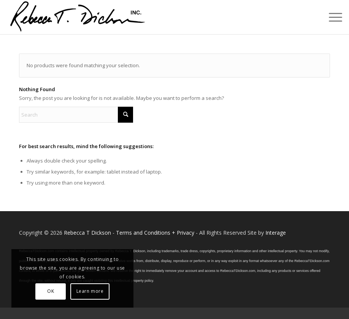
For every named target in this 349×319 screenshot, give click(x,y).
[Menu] (331, 17)
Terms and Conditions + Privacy (155, 232)
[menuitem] (331, 17)
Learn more (90, 291)
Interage (275, 232)
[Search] (76, 115)
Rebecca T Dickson (87, 232)
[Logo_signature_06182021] (78, 17)
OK (50, 291)
